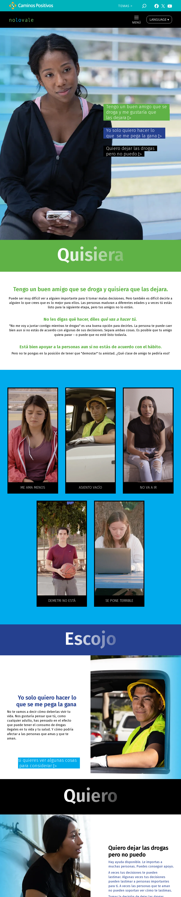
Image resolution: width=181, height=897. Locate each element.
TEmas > (125, 6)
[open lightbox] (32, 435)
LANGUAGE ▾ (159, 19)
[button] (136, 20)
